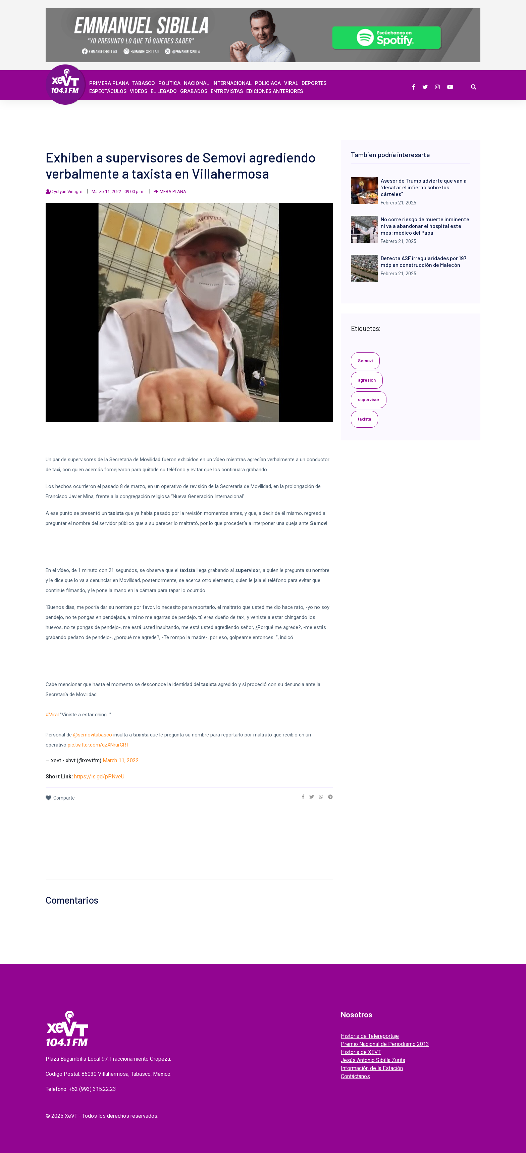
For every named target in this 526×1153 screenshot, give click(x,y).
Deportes (314, 83)
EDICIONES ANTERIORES (274, 91)
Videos (138, 91)
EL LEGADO (164, 91)
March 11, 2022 (121, 760)
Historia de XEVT (361, 1052)
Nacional (196, 83)
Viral (291, 83)
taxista (364, 419)
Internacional (232, 83)
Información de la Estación (372, 1068)
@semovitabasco (92, 735)
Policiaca (268, 83)
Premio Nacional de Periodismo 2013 (385, 1044)
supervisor (368, 399)
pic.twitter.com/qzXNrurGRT (98, 745)
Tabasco (143, 83)
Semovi (365, 360)
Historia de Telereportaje (370, 1036)
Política (169, 83)
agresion (367, 380)
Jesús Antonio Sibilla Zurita (373, 1060)
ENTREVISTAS (227, 91)
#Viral (52, 715)
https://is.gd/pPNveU (99, 776)
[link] (303, 797)
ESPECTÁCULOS (107, 91)
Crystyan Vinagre (66, 191)
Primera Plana (109, 83)
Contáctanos (355, 1076)
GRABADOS (193, 91)
